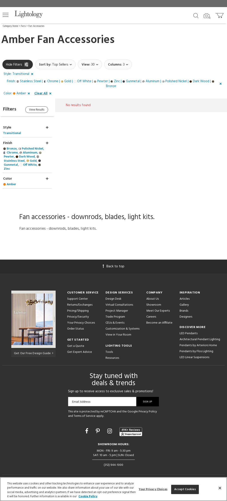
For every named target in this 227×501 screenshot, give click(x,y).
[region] (113, 489)
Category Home (10, 26)
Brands (184, 306)
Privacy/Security (78, 312)
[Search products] (195, 15)
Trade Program (115, 312)
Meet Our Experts (158, 306)
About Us (152, 294)
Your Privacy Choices (81, 318)
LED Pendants (189, 328)
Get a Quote (75, 341)
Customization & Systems (122, 324)
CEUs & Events (115, 318)
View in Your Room (118, 330)
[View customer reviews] (130, 426)
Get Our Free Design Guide (33, 348)
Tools (109, 347)
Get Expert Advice (79, 347)
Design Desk (113, 294)
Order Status (75, 324)
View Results (39, 110)
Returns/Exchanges (79, 300)
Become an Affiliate (159, 318)
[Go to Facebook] (87, 427)
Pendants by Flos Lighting (196, 346)
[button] (5, 14)
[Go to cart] (220, 14)
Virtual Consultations (119, 300)
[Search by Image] (207, 16)
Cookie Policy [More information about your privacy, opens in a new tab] (87, 496)
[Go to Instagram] (110, 427)
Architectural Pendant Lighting (200, 334)
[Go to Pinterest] (98, 427)
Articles (185, 294)
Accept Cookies (185, 489)
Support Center (77, 294)
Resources (112, 353)
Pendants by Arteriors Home (198, 340)
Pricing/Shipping (78, 306)
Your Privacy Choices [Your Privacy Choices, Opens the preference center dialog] (153, 489)
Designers (186, 312)
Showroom (153, 300)
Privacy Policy (148, 407)
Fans (23, 26)
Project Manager (117, 306)
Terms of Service (85, 411)
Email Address (81, 397)
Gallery (184, 300)
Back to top (113, 262)
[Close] (220, 488)
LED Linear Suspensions (194, 352)
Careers (151, 312)
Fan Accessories (36, 26)
